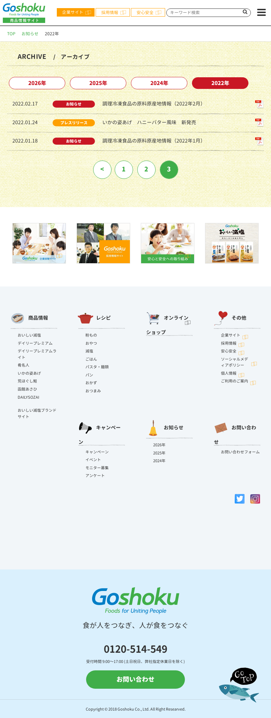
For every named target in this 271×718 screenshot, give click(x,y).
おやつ (91, 343)
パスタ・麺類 (97, 367)
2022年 (220, 83)
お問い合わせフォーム (240, 452)
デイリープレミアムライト (37, 354)
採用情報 (109, 13)
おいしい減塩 (29, 335)
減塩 (89, 351)
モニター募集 (97, 468)
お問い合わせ (235, 431)
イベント (93, 460)
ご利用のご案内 (234, 381)
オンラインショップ (167, 322)
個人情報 (228, 373)
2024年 (159, 83)
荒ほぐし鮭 (27, 381)
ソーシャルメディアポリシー (234, 362)
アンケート (95, 475)
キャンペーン (99, 431)
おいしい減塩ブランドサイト (37, 414)
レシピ (94, 318)
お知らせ (30, 34)
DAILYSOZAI (28, 397)
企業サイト (72, 12)
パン (89, 375)
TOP (11, 34)
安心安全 (145, 13)
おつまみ (93, 391)
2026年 (37, 83)
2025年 (98, 83)
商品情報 (29, 318)
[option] (39, 243)
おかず (91, 383)
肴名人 (23, 365)
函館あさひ (27, 389)
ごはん (91, 359)
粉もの (91, 335)
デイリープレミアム (35, 343)
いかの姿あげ (29, 373)
